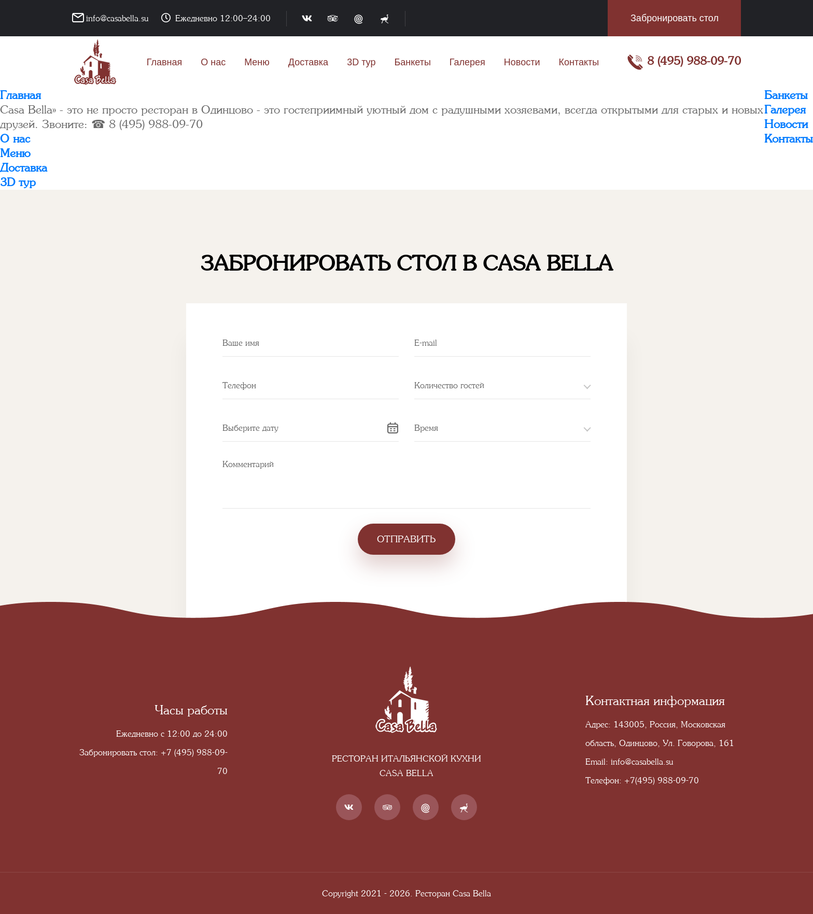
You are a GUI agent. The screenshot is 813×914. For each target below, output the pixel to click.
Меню (257, 62)
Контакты (579, 62)
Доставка (308, 62)
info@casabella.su (117, 18)
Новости (522, 62)
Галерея (467, 62)
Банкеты (412, 62)
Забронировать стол (674, 18)
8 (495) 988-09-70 (684, 62)
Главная (165, 62)
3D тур (361, 62)
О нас (213, 62)
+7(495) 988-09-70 (661, 780)
